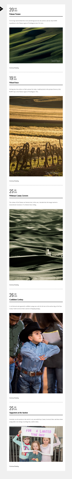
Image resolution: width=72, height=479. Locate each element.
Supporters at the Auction (18, 413)
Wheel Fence (14, 83)
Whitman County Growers (18, 196)
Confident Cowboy (16, 299)
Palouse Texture (14, 14)
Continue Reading (14, 68)
